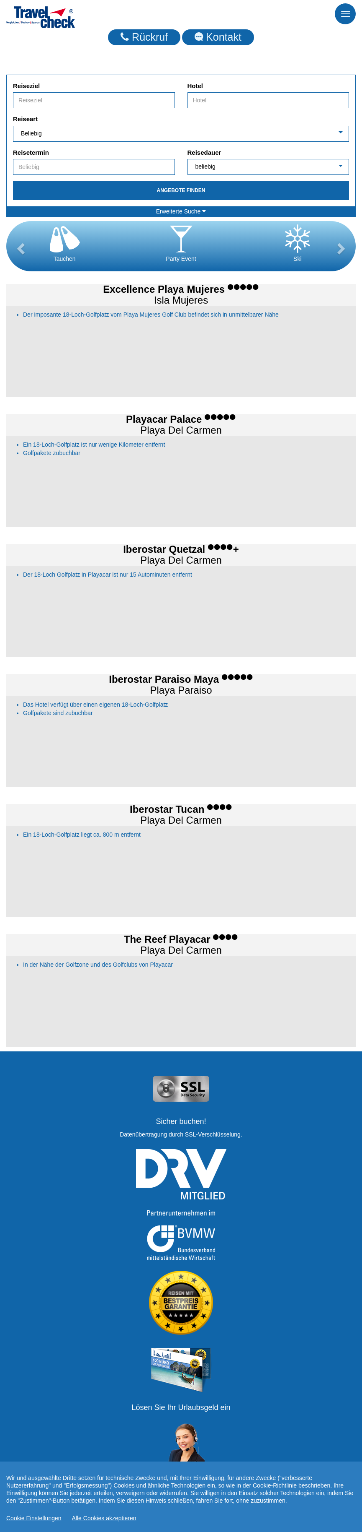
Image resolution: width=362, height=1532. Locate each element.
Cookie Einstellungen (34, 1518)
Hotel (195, 85)
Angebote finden (181, 190)
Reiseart (25, 118)
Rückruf (144, 37)
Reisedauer (204, 152)
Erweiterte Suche (181, 211)
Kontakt (218, 37)
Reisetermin (31, 152)
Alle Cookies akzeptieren (104, 1518)
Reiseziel (26, 85)
